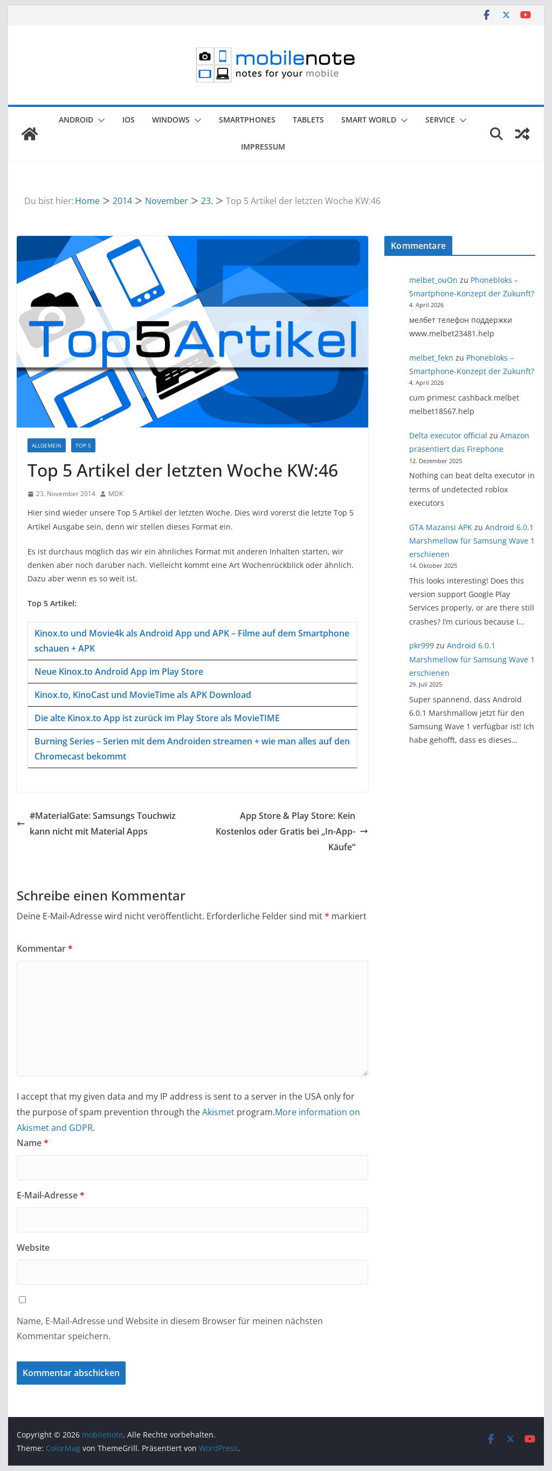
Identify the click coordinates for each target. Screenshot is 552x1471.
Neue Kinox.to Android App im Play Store (118, 671)
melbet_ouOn (433, 280)
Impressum (263, 146)
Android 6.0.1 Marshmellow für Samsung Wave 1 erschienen (472, 540)
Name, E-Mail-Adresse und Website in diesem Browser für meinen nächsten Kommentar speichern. (170, 1329)
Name (33, 1143)
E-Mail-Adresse (51, 1195)
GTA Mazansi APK (440, 527)
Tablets (308, 119)
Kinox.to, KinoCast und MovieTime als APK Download (142, 695)
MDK (115, 493)
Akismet (218, 1112)
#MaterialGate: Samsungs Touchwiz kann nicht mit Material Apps (96, 823)
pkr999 (421, 645)
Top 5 (83, 445)
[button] (99, 120)
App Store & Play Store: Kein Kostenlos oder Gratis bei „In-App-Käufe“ (292, 831)
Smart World (368, 119)
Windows (171, 119)
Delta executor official (448, 435)
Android (76, 119)
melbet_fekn (431, 358)
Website (33, 1247)
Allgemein (46, 445)
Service (440, 119)
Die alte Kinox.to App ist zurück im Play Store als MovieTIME (157, 718)
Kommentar (45, 948)
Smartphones (247, 119)
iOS (128, 119)
